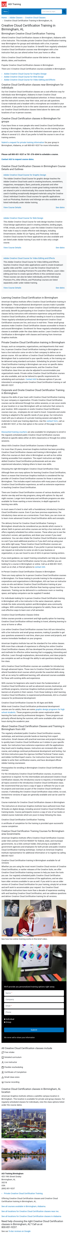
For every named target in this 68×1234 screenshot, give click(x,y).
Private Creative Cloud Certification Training (23, 1193)
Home (4, 17)
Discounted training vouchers (14, 432)
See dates (60, 207)
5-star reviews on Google (20, 1231)
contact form (52, 421)
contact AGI (40, 567)
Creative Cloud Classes (35, 17)
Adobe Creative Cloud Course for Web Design (24, 77)
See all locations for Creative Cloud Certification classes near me (30, 1211)
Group (8, 1022)
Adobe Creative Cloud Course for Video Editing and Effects (29, 80)
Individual (10, 1019)
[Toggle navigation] (5, 11)
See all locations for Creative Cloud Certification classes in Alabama (31, 1216)
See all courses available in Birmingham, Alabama (23, 1206)
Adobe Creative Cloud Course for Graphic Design (25, 74)
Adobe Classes (16, 17)
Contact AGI (31, 379)
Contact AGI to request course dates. (17, 159)
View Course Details (12, 207)
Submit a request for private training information (22, 142)
